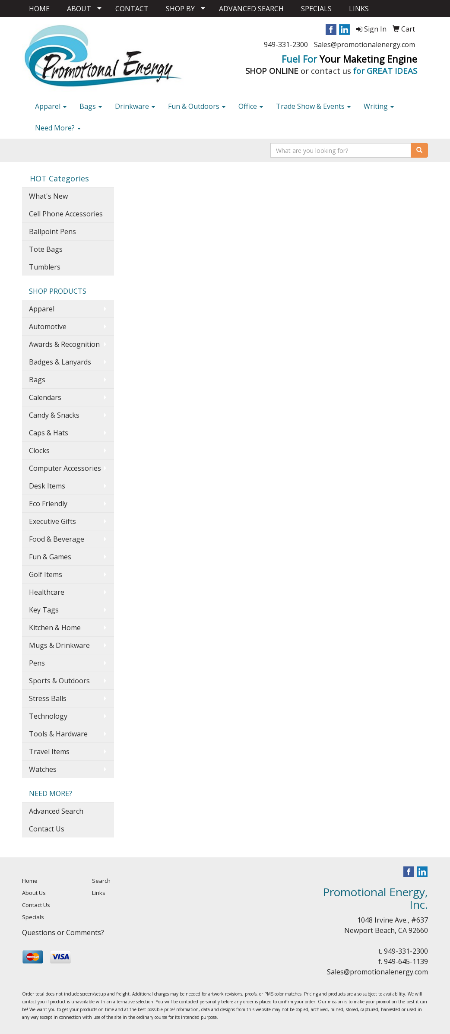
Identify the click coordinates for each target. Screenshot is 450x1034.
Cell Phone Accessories (66, 214)
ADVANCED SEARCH (251, 8)
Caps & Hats (48, 433)
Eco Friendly (48, 503)
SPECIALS (316, 8)
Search (101, 881)
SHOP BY (180, 8)
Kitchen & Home (55, 627)
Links (98, 893)
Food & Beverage (56, 539)
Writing (379, 106)
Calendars (45, 397)
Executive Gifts (52, 521)
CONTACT (132, 8)
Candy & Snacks (54, 415)
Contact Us (46, 829)
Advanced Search (56, 811)
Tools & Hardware (58, 734)
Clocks (39, 450)
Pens (37, 663)
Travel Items (49, 751)
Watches (43, 769)
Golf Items (45, 574)
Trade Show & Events (313, 106)
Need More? (58, 128)
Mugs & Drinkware (59, 645)
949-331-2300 (286, 44)
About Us (34, 893)
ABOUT (79, 8)
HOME (39, 8)
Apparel (51, 106)
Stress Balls (48, 698)
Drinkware (135, 106)
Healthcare (46, 592)
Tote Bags (46, 249)
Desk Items (47, 486)
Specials (33, 917)
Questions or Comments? (63, 932)
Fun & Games (50, 556)
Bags (90, 106)
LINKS (359, 8)
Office (250, 106)
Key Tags (44, 610)
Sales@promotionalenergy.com (364, 44)
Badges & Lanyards (60, 362)
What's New (48, 196)
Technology (48, 716)
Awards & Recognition (64, 344)
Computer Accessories (65, 468)
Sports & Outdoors (59, 680)
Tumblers (44, 267)
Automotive (48, 326)
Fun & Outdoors (196, 106)
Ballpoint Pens (52, 231)
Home (30, 881)
